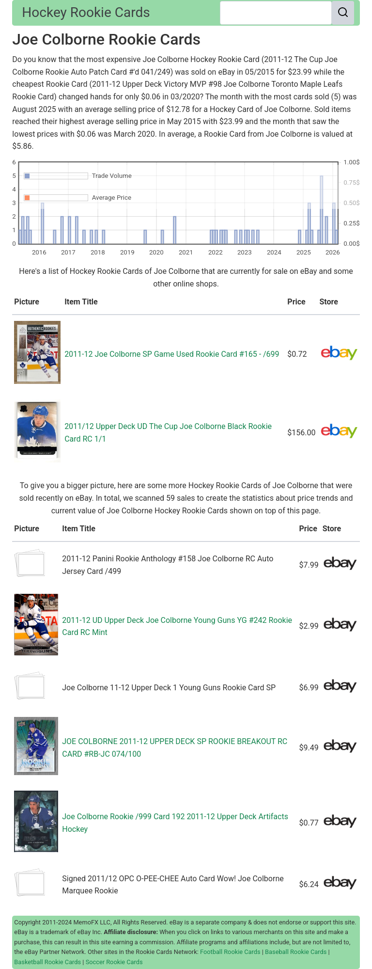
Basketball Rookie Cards (47, 962)
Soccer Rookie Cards (114, 962)
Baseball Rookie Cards (295, 951)
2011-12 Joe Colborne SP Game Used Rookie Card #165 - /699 (171, 354)
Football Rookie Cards (230, 951)
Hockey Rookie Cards (86, 12)
